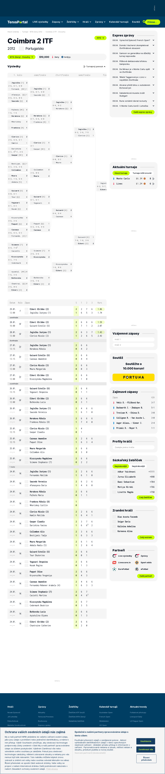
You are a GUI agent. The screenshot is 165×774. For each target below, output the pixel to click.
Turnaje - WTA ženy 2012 (32, 32)
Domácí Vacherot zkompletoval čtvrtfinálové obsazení (134, 46)
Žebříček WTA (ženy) (77, 717)
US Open (103, 725)
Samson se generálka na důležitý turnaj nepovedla (135, 54)
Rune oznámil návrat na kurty (133, 101)
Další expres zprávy (143, 112)
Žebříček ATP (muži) (77, 712)
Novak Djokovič (13, 712)
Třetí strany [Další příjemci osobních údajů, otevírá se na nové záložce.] (52, 769)
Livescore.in (122, 562)
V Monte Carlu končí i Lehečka (133, 106)
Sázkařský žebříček (76, 721)
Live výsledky (122, 556)
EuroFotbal (121, 569)
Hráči (87, 22)
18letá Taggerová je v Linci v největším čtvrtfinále (132, 78)
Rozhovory (42, 721)
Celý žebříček (145, 497)
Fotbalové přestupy (138, 712)
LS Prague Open (136, 721)
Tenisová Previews (46, 717)
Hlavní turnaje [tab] (121, 173)
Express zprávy (44, 725)
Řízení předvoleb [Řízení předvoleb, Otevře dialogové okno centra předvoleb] (146, 758)
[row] (57, 311)
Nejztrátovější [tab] (138, 466)
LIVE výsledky (40, 22)
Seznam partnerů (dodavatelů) (90, 753)
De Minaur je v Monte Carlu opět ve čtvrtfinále (134, 70)
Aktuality (41, 712)
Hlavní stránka (13, 32)
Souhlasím (145, 741)
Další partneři (146, 576)
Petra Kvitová (12, 721)
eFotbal (141, 569)
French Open (104, 717)
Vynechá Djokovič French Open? (134, 40)
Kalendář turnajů (118, 22)
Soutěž (136, 22)
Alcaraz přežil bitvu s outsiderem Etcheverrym (134, 86)
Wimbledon (104, 721)
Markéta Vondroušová (16, 725)
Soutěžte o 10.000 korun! (133, 366)
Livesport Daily (136, 717)
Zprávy (100, 22)
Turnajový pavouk (94, 66)
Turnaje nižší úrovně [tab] (142, 173)
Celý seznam (146, 537)
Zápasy (57, 22)
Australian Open (106, 712)
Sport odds (143, 562)
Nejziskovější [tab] (121, 466)
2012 (100, 38)
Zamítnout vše (145, 749)
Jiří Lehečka (12, 717)
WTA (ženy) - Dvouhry (21, 57)
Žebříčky (73, 22)
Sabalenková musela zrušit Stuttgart (132, 94)
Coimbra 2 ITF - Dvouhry (55, 32)
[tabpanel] (134, 181)
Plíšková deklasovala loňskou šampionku (133, 62)
